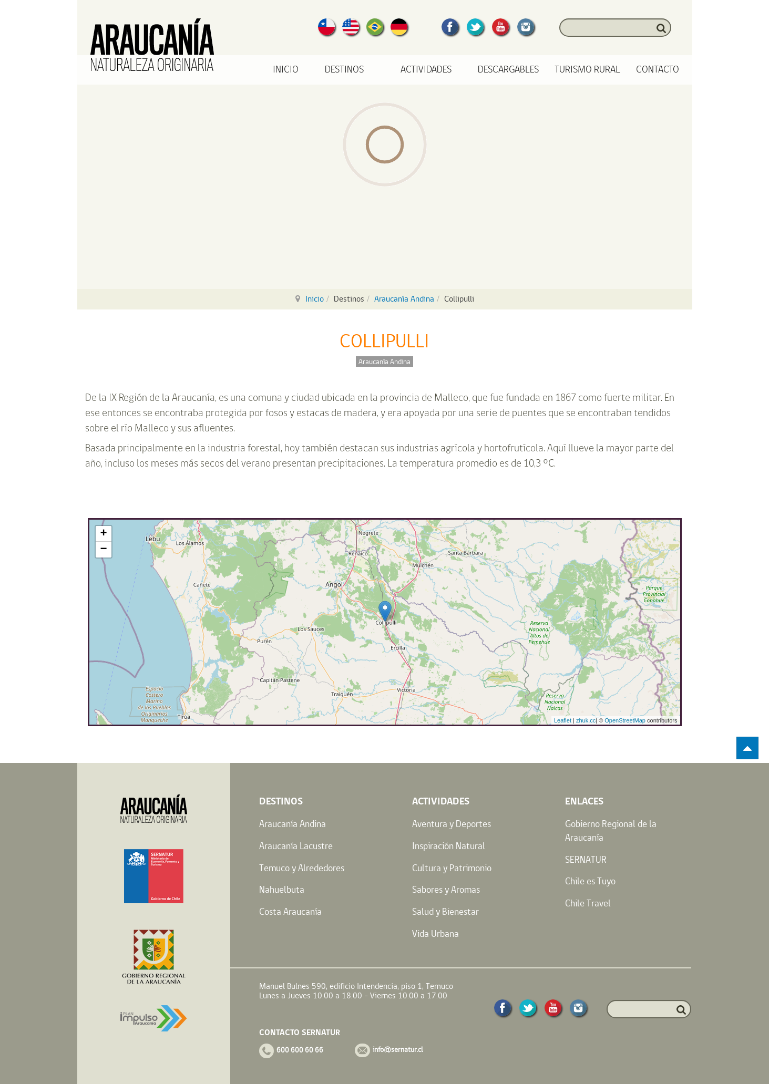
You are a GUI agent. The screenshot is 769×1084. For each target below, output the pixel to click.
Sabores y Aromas (446, 889)
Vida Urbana (435, 933)
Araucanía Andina (404, 299)
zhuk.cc (586, 720)
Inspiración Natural (448, 845)
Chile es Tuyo (590, 880)
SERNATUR (586, 859)
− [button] (103, 550)
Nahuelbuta (281, 889)
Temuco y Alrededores (301, 867)
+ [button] (103, 534)
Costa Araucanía (290, 911)
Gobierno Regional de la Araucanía (611, 830)
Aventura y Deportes (451, 823)
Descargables (508, 70)
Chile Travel (588, 903)
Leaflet (562, 720)
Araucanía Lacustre (296, 845)
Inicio (286, 70)
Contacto (657, 70)
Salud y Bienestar (445, 911)
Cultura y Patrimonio (451, 867)
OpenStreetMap (624, 720)
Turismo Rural (587, 70)
